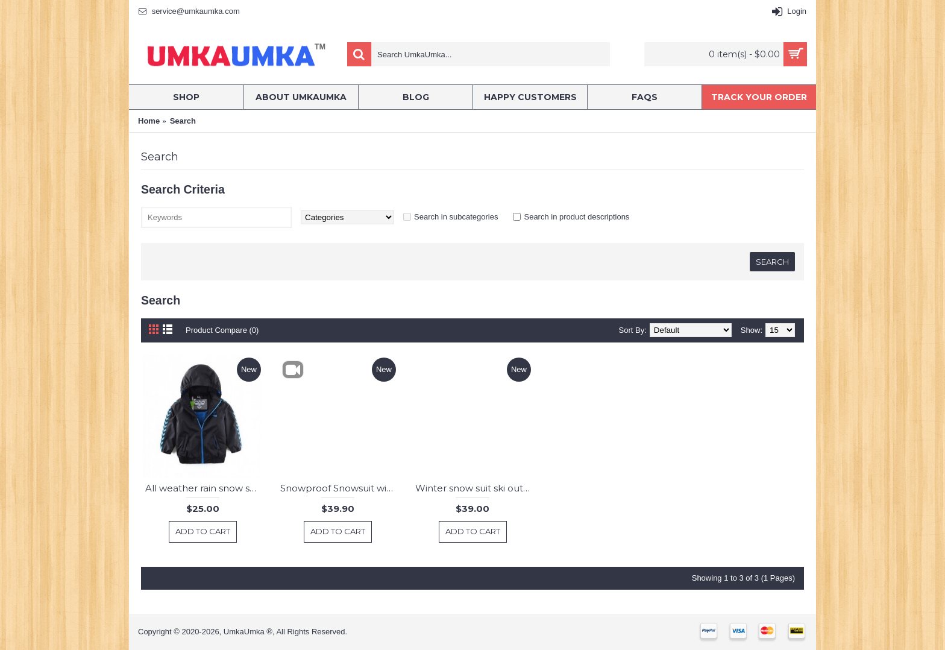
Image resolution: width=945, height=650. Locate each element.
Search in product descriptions (576, 216)
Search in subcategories (456, 216)
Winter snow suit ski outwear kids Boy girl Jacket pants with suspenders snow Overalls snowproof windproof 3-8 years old (474, 488)
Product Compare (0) (222, 330)
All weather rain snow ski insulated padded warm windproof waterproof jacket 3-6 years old (204, 488)
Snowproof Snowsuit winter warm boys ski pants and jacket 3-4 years (339, 488)
